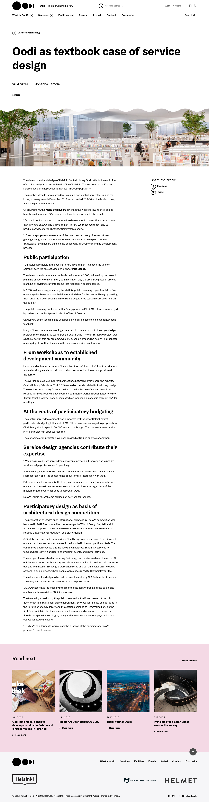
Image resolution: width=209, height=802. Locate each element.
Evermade (114, 796)
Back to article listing (26, 32)
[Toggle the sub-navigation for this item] (30, 15)
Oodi (23, 5)
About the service (62, 796)
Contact (111, 15)
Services (43, 15)
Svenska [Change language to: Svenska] (177, 5)
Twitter (157, 191)
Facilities (63, 15)
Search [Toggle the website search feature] (190, 15)
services (16, 95)
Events (83, 15)
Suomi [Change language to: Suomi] (167, 5)
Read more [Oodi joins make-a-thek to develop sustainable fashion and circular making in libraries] (20, 735)
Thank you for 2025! (119, 722)
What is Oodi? (20, 15)
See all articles (189, 660)
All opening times (114, 5)
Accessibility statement (81, 796)
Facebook (159, 186)
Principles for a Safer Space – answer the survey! (172, 723)
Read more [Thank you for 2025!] (114, 728)
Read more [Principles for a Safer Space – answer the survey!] (161, 731)
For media (128, 15)
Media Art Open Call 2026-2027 (79, 722)
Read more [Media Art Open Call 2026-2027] (67, 728)
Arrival (97, 15)
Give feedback (189, 796)
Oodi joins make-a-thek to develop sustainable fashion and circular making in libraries (32, 725)
